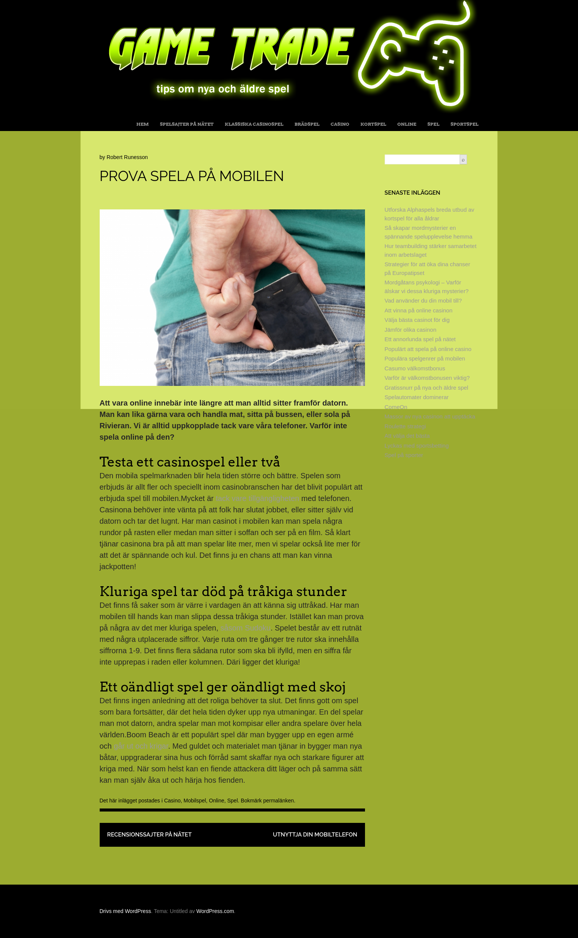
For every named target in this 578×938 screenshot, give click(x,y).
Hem (142, 124)
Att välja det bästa (407, 435)
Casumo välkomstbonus (415, 368)
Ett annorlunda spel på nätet (420, 339)
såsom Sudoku (246, 628)
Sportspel (465, 124)
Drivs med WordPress (125, 911)
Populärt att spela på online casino (428, 349)
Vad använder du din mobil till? (423, 300)
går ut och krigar (141, 746)
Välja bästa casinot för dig (417, 320)
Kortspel (373, 124)
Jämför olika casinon (411, 329)
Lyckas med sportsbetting (417, 445)
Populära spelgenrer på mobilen (425, 358)
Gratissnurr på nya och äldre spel (426, 387)
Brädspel (307, 124)
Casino (340, 124)
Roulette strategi (405, 426)
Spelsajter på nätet (187, 124)
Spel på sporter (404, 455)
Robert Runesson (127, 157)
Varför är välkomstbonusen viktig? (427, 378)
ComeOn (396, 407)
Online (406, 124)
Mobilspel (194, 801)
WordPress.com (215, 911)
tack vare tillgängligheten (257, 498)
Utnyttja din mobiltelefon (315, 834)
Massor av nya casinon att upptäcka (430, 416)
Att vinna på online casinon (419, 310)
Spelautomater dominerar (417, 397)
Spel (433, 124)
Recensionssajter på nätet (149, 834)
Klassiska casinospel (254, 124)
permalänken (278, 801)
